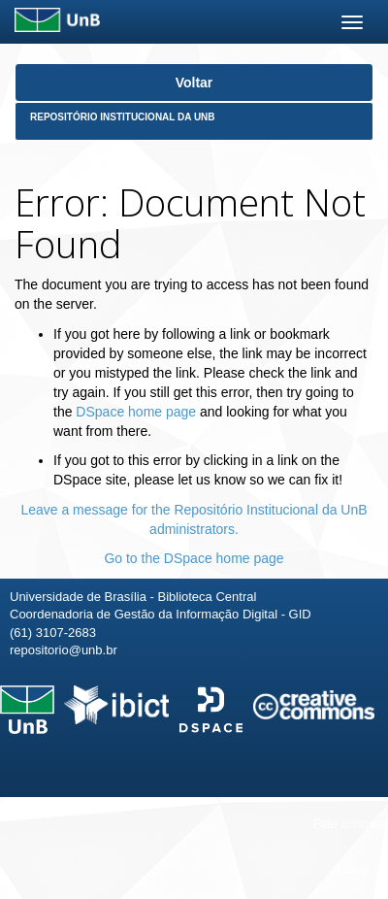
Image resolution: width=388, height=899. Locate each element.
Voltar (194, 82)
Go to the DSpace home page (193, 558)
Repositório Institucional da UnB (122, 117)
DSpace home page (136, 411)
